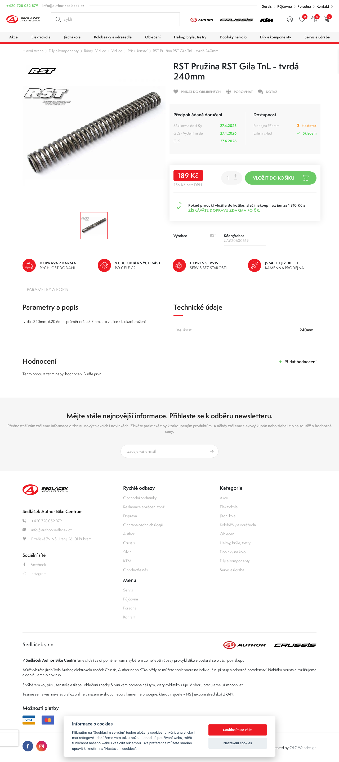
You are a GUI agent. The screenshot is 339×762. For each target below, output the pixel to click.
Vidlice (116, 50)
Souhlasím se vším (237, 730)
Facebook (34, 564)
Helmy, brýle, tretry (235, 542)
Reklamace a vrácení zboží (144, 506)
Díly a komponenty (64, 50)
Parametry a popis (47, 289)
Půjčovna (284, 6)
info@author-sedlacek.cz (63, 5)
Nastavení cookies (238, 743)
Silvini (127, 551)
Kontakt (322, 6)
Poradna (304, 6)
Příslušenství (138, 50)
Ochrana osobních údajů (143, 524)
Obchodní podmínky (140, 497)
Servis (267, 6)
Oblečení (227, 533)
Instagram (35, 573)
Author (129, 533)
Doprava (130, 515)
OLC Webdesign (302, 747)
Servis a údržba (232, 569)
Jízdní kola (227, 515)
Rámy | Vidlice (95, 50)
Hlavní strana (33, 50)
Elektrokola (229, 506)
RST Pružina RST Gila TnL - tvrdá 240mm (185, 50)
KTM (127, 560)
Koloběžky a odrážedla (238, 524)
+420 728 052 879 (22, 5)
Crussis (129, 542)
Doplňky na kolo (233, 551)
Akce (224, 497)
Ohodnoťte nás (135, 569)
